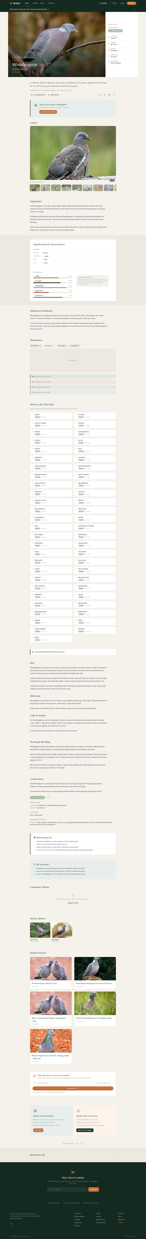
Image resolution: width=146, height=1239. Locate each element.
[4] (116, 38)
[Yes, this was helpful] (77, 1143)
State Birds (78, 1223)
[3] (66, 805)
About (120, 1216)
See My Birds (73, 1088)
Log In (122, 3)
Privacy (128, 1236)
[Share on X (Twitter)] (104, 95)
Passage (62, 346)
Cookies (134, 1236)
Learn (43, 3)
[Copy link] (114, 95)
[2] (45, 807)
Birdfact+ (131, 3)
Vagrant (74, 346)
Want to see (53, 95)
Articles (35, 3)
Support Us (121, 1219)
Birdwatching (100, 1219)
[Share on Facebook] (109, 95)
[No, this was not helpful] (81, 1143)
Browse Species (80, 1216)
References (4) (73, 1154)
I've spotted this (38, 95)
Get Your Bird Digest (71, 1203)
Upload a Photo (73, 903)
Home (14, 57)
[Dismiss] (134, 9)
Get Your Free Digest (85, 1130)
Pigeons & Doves (29, 57)
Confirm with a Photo (48, 112)
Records (77, 1226)
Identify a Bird (53, 1203)
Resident (36, 346)
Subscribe (93, 1189)
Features (52, 3)
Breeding (50, 346)
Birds (27, 3)
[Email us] (11, 1224)
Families (77, 1219)
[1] (48, 797)
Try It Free (38, 1130)
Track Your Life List (91, 1203)
